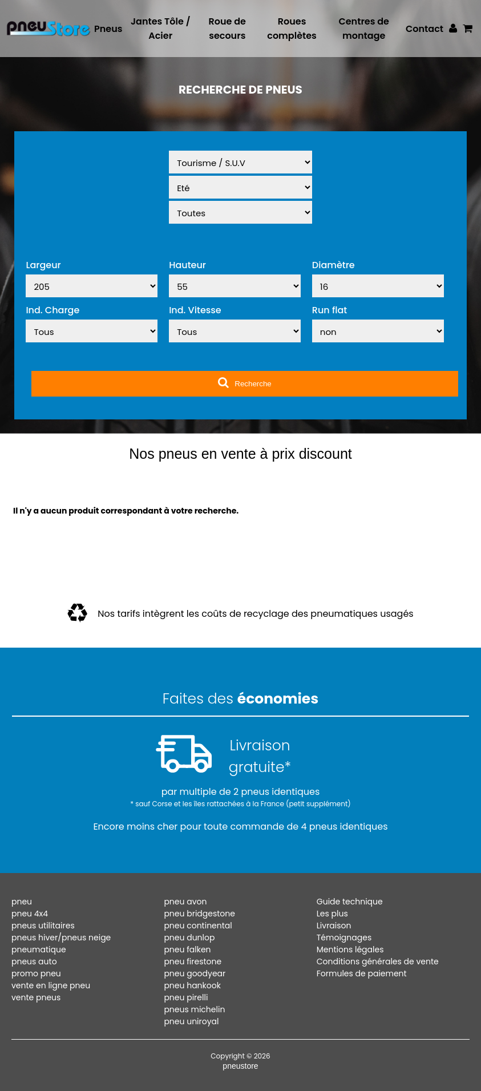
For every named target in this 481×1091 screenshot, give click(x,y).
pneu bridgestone (199, 913)
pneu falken (187, 949)
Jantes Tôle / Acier (161, 28)
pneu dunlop (189, 937)
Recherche (244, 382)
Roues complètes (292, 28)
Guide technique (350, 901)
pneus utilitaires (43, 925)
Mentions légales (350, 949)
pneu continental (198, 925)
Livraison (334, 925)
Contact (424, 28)
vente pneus (35, 997)
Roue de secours (227, 28)
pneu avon (185, 901)
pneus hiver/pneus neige (61, 937)
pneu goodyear (194, 973)
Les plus (332, 913)
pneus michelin (194, 1009)
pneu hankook (192, 985)
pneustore (240, 1065)
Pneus (108, 28)
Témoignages (344, 937)
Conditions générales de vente (378, 961)
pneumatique (38, 949)
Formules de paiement (362, 973)
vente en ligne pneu (50, 985)
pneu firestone (192, 961)
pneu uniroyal (191, 1021)
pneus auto (34, 961)
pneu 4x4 (29, 913)
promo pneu (36, 973)
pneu (21, 901)
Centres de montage (363, 28)
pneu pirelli (186, 997)
